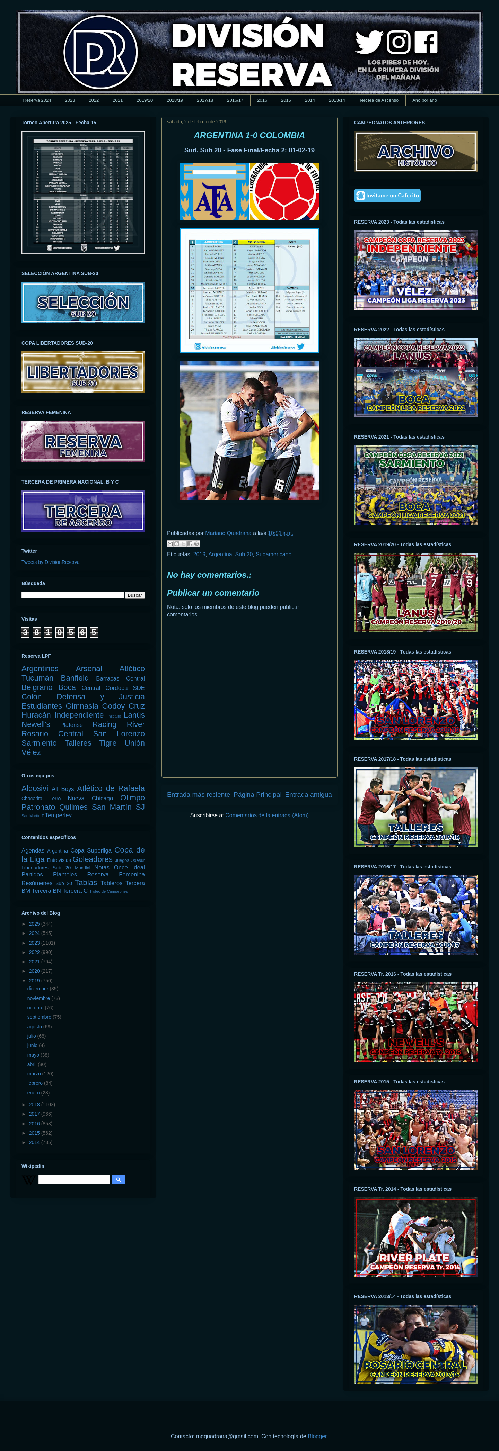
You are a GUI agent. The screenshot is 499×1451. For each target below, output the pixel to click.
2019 (199, 554)
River (136, 724)
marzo (34, 1073)
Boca (67, 687)
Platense (71, 725)
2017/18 (205, 100)
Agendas (32, 850)
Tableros (111, 883)
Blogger (317, 1436)
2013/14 (337, 100)
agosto (35, 1026)
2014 (310, 100)
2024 (35, 933)
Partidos (32, 874)
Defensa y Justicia (100, 696)
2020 (35, 971)
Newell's (35, 724)
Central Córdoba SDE (113, 688)
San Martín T (32, 816)
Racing (105, 724)
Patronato (38, 807)
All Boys (63, 789)
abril (32, 1064)
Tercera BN (46, 890)
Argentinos (40, 668)
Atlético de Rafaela (111, 788)
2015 (286, 100)
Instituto (114, 716)
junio (33, 1045)
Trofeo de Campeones (108, 891)
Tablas (86, 882)
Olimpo (132, 797)
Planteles (65, 874)
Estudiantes (41, 706)
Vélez (31, 752)
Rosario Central (52, 733)
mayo (34, 1055)
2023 (70, 100)
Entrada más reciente (198, 794)
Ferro (55, 798)
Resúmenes (37, 883)
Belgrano (37, 687)
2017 (35, 1114)
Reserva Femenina (116, 874)
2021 (118, 100)
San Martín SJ (118, 807)
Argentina (220, 554)
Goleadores (92, 859)
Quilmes (73, 807)
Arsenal (89, 668)
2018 (35, 1104)
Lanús (134, 715)
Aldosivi (34, 788)
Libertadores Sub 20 (46, 868)
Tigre (108, 743)
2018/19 (175, 100)
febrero (35, 1083)
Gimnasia (81, 706)
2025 (35, 924)
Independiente (79, 715)
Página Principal (258, 794)
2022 (94, 100)
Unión (134, 743)
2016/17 (235, 100)
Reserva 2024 (37, 100)
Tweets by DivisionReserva (50, 562)
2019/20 (145, 100)
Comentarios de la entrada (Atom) (267, 815)
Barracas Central (120, 678)
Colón (31, 696)
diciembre (38, 988)
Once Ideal (129, 867)
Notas (102, 867)
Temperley (58, 815)
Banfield (75, 678)
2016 (262, 100)
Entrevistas (59, 860)
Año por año (424, 100)
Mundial (82, 868)
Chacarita (31, 798)
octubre (36, 1007)
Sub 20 (244, 554)
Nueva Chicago (90, 798)
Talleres (78, 743)
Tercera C (75, 890)
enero (34, 1093)
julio (32, 1036)
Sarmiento (39, 743)
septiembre (40, 1017)
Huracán (36, 715)
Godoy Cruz (123, 706)
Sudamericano (273, 554)
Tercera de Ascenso (379, 100)
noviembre (39, 998)
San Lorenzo (119, 733)
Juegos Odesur (130, 860)
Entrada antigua (308, 794)
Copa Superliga (91, 850)
